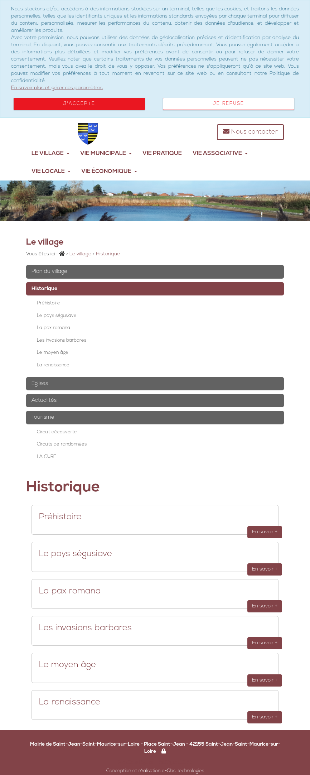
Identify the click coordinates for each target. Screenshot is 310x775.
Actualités (44, 400)
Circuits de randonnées (62, 444)
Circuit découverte (57, 432)
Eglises (40, 383)
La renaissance (53, 365)
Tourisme (43, 417)
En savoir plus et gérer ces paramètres (57, 88)
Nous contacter (250, 131)
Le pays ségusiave (57, 315)
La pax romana (53, 328)
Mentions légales (135, 761)
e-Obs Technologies (183, 771)
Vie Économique (109, 171)
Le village (50, 154)
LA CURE (46, 456)
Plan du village (49, 271)
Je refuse (228, 103)
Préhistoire (48, 303)
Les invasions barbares (61, 340)
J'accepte (79, 103)
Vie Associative (220, 154)
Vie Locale (51, 171)
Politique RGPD (175, 761)
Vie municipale (106, 154)
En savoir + (264, 532)
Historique (45, 289)
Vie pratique (162, 154)
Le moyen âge (52, 352)
